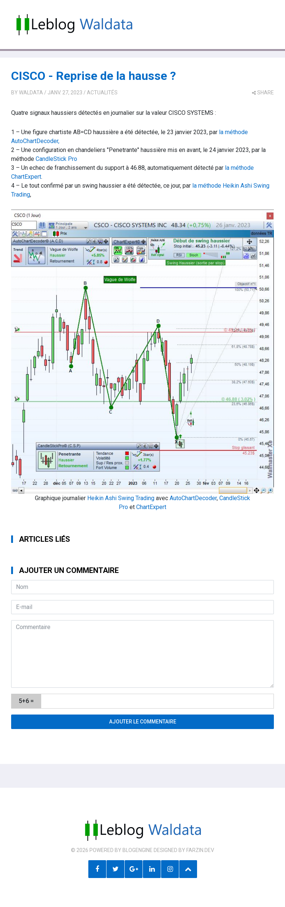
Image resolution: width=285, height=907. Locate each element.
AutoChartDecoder (193, 498)
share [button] (263, 92)
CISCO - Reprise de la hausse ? (93, 76)
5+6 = (26, 700)
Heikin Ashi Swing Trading (120, 498)
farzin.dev (200, 850)
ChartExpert (151, 507)
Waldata (31, 92)
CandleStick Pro (56, 158)
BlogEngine (137, 850)
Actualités (102, 92)
